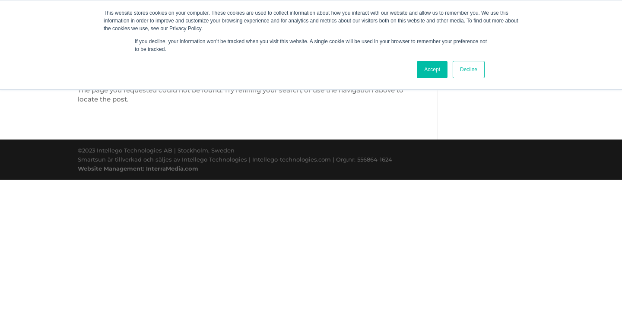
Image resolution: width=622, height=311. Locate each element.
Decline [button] (468, 70)
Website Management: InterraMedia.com (138, 168)
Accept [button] (432, 70)
